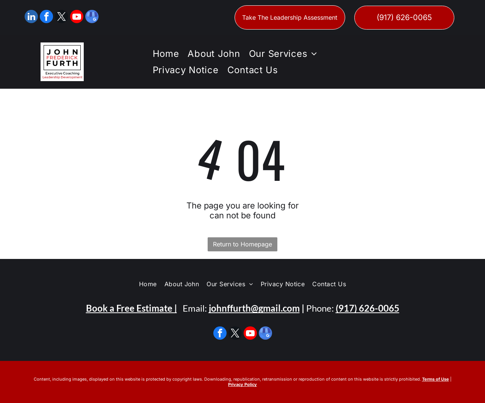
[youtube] (76, 17)
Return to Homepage (242, 244)
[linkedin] (31, 17)
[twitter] (61, 17)
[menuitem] (164, 53)
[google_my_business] (92, 17)
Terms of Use (435, 379)
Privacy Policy (242, 384)
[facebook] (46, 17)
